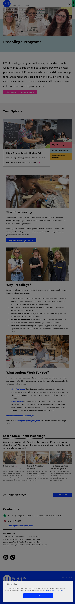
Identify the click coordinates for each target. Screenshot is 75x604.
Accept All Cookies (38, 596)
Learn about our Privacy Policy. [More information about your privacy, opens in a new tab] (55, 590)
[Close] (70, 584)
